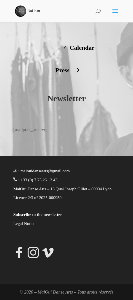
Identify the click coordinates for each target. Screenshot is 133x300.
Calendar (82, 47)
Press (63, 70)
